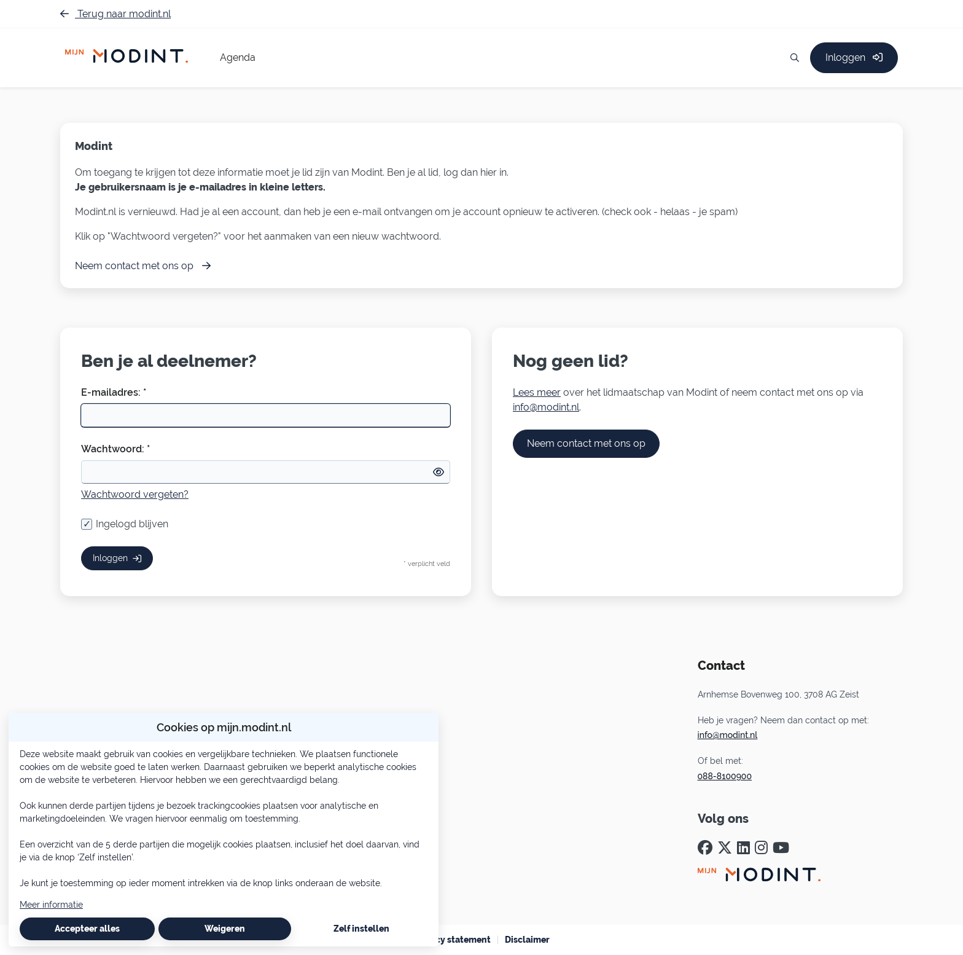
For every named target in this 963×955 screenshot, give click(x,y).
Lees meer (537, 392)
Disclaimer (527, 940)
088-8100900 (725, 776)
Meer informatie (51, 905)
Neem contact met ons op (586, 443)
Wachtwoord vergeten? (135, 494)
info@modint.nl (546, 407)
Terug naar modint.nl (115, 14)
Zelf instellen (361, 928)
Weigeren (225, 928)
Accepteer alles (87, 928)
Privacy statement (452, 940)
